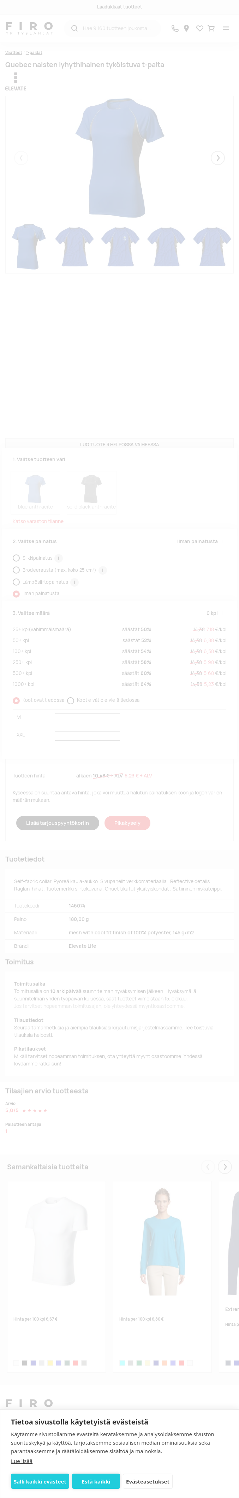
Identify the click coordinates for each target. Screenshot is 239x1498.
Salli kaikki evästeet (40, 1481)
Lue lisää (21, 1460)
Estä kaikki (94, 1481)
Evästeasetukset (144, 1481)
